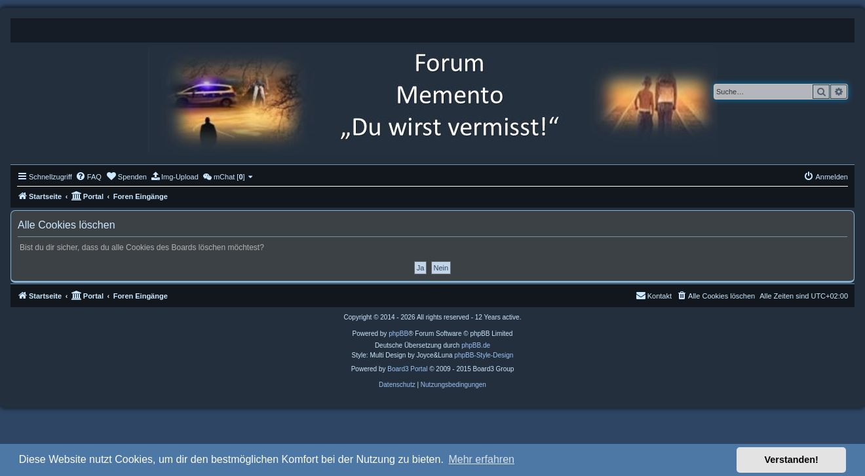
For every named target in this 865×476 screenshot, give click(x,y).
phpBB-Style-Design (483, 355)
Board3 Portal (407, 369)
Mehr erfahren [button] (481, 459)
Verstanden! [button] (791, 459)
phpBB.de (475, 345)
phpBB (398, 333)
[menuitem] (88, 177)
